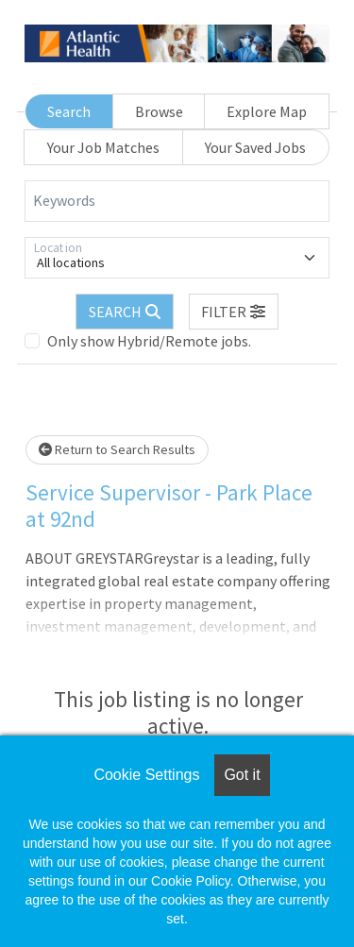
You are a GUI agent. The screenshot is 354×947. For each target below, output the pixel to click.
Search (69, 111)
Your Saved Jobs (255, 147)
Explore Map (267, 111)
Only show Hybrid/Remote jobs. (149, 340)
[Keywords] (177, 201)
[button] (234, 312)
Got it (242, 775)
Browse (159, 111)
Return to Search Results (117, 449)
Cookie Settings (146, 775)
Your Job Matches (103, 147)
